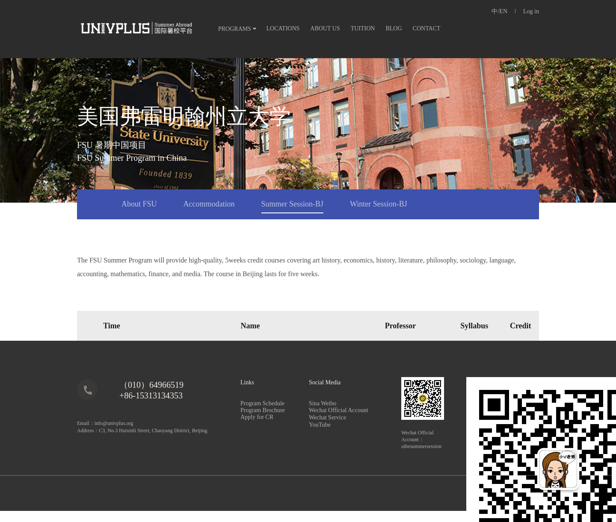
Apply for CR (256, 417)
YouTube (320, 425)
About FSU (139, 204)
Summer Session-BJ (292, 204)
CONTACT (427, 28)
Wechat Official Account (338, 410)
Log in (531, 11)
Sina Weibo (322, 403)
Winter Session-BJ (378, 204)
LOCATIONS (283, 28)
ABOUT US (325, 28)
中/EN (499, 11)
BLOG (393, 28)
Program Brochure (262, 410)
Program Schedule (262, 403)
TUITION (363, 28)
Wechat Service (336, 417)
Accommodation (209, 204)
